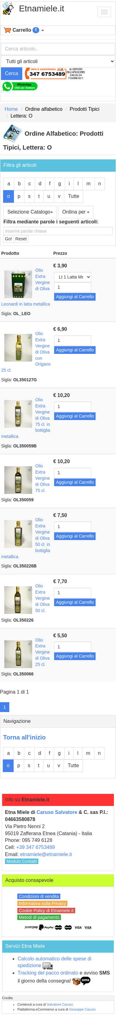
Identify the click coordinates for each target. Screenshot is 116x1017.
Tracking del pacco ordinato (48, 972)
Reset (21, 238)
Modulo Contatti (21, 861)
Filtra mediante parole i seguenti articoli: (51, 221)
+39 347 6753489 (35, 847)
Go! (8, 238)
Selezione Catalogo (30, 211)
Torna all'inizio (24, 737)
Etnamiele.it (41, 8)
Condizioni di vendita (39, 896)
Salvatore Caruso (60, 1004)
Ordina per (75, 211)
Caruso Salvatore (57, 812)
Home (11, 109)
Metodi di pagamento (39, 917)
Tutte (73, 196)
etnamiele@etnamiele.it (46, 854)
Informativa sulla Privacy (42, 903)
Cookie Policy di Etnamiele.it (46, 910)
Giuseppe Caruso (82, 1009)
